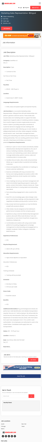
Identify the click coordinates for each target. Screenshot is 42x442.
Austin (2, 424)
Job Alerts (33, 360)
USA (9, 23)
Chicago (3, 426)
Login (20, 7)
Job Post (35, 7)
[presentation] (14, 407)
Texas (23, 426)
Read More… (6, 347)
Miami (2, 428)
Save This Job (21, 376)
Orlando (5, 23)
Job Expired (6, 28)
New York (24, 424)
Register (26, 7)
